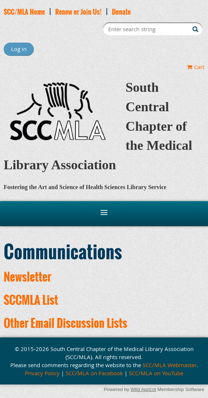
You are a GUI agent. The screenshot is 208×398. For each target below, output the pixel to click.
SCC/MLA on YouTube (156, 373)
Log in (19, 49)
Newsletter (27, 276)
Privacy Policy (42, 373)
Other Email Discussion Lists (65, 323)
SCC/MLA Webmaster (169, 365)
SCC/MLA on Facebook (94, 373)
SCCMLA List (31, 300)
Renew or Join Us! (78, 12)
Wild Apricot (143, 389)
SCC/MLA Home (24, 12)
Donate (121, 12)
